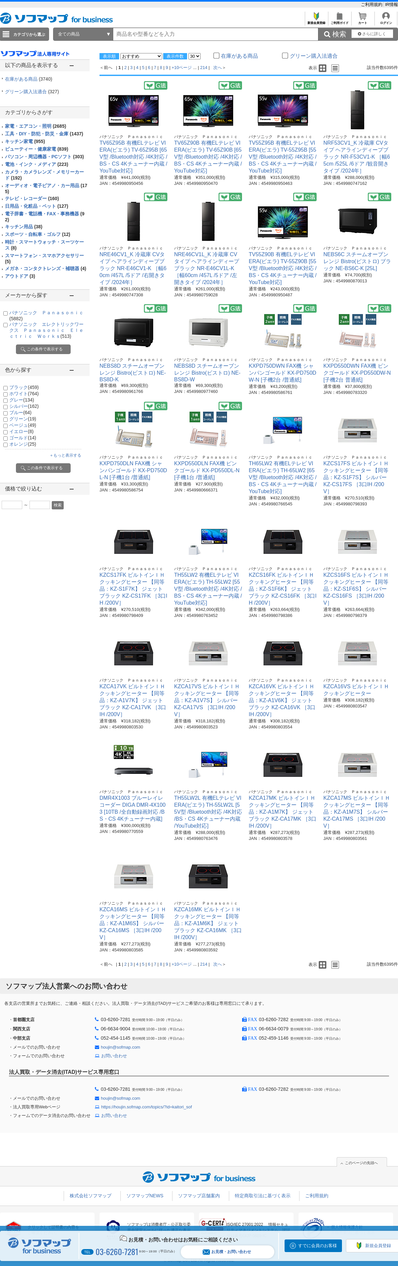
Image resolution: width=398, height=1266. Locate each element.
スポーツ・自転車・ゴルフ (37, 234)
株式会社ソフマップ (90, 1195)
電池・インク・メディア (36, 164)
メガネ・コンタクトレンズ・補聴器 (45, 268)
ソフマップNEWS (145, 1195)
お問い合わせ (114, 1055)
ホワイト (24, 393)
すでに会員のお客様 (317, 1245)
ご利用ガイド (339, 21)
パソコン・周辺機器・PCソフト (44, 156)
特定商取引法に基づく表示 (263, 1195)
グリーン (22, 418)
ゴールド (22, 437)
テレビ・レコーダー (32, 198)
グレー (21, 400)
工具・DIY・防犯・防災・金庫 (44, 133)
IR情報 (391, 4)
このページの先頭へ (361, 1163)
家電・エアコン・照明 (35, 126)
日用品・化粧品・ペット (36, 206)
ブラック (24, 387)
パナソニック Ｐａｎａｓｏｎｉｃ (131, 136)
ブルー (20, 412)
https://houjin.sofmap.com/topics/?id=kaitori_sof (146, 1106)
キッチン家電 (25, 141)
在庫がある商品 (28, 79)
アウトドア (20, 276)
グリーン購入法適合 (32, 91)
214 (204, 67)
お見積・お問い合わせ (227, 1251)
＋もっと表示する (65, 455)
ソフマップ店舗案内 (199, 1195)
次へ (217, 67)
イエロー (21, 431)
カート (362, 21)
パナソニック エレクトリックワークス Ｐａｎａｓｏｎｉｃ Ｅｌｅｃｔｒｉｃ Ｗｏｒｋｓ (46, 330)
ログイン (386, 21)
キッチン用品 (23, 226)
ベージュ (22, 425)
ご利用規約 (372, 4)
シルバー (24, 406)
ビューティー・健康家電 (36, 149)
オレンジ (22, 444)
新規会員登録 (316, 21)
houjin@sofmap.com (120, 1047)
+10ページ (181, 67)
